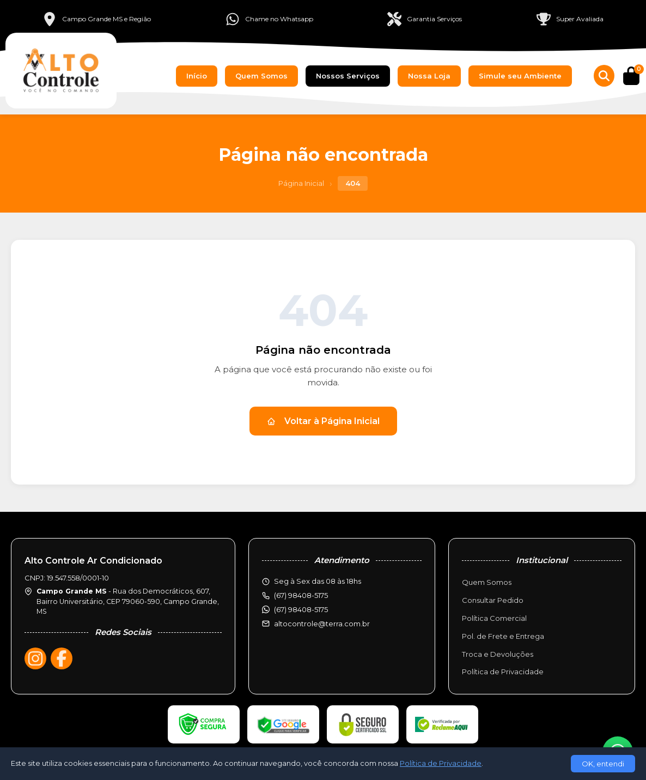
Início (196, 75)
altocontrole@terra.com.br (322, 623)
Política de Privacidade (503, 671)
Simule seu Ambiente (520, 75)
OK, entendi (603, 763)
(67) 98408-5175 (301, 609)
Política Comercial (494, 618)
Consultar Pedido (492, 600)
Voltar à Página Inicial (323, 421)
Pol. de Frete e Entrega (503, 636)
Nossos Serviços (348, 75)
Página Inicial (301, 183)
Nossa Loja (429, 75)
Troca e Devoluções (497, 654)
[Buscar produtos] (604, 75)
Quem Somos (261, 75)
